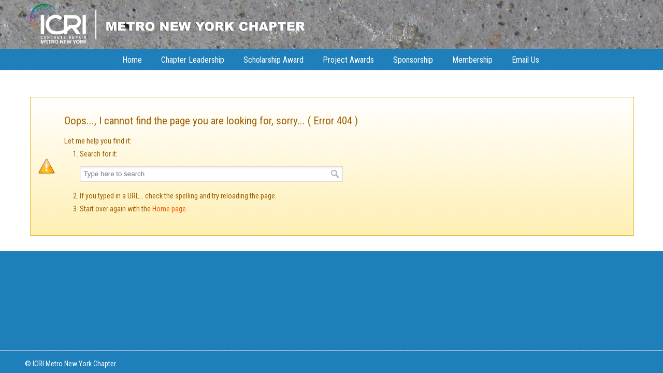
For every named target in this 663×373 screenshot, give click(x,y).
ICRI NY (167, 23)
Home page (169, 209)
